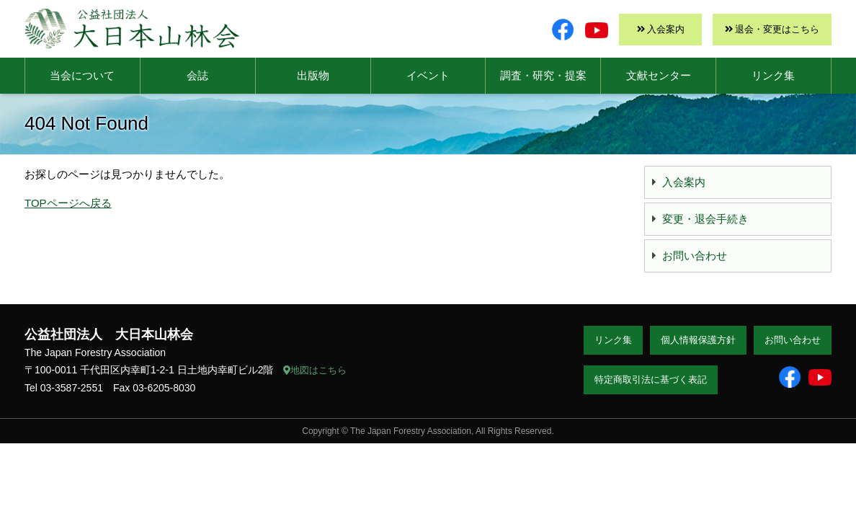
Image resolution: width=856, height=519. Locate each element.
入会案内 (666, 29)
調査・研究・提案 (543, 75)
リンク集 (773, 75)
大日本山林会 (131, 28)
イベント (428, 75)
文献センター (658, 75)
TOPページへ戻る (68, 203)
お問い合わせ (694, 255)
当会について (82, 75)
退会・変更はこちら (777, 29)
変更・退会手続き (705, 219)
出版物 (313, 75)
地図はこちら (315, 370)
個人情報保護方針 (698, 339)
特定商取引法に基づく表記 (650, 379)
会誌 (197, 75)
